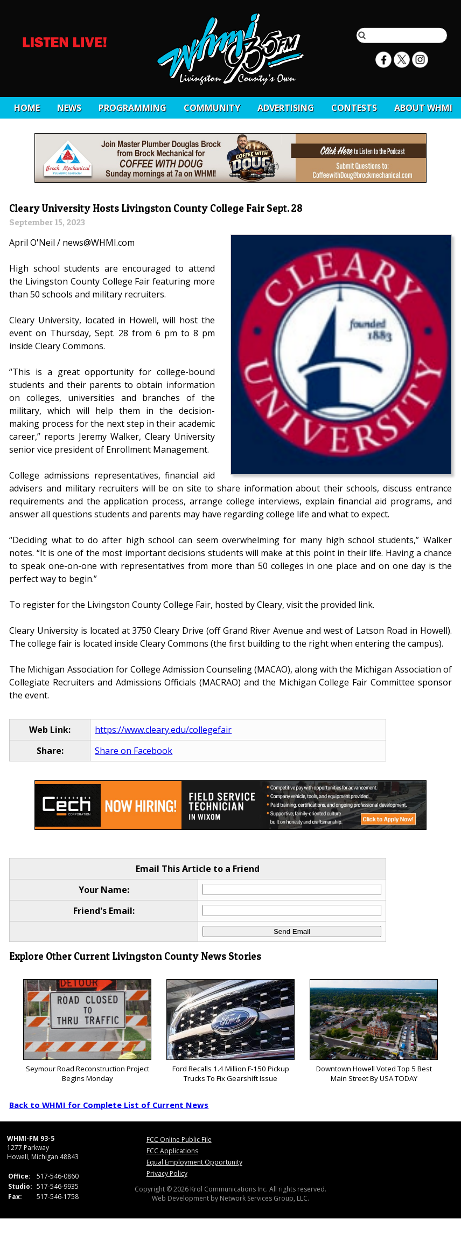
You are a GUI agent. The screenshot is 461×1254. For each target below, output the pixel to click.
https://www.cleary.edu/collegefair (163, 730)
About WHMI (423, 108)
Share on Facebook (133, 751)
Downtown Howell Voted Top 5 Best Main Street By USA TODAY (373, 1031)
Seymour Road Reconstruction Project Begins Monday (87, 1031)
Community (212, 108)
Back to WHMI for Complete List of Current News (108, 1104)
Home (27, 108)
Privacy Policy (166, 1173)
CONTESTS (354, 108)
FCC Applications (172, 1150)
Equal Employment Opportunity (194, 1162)
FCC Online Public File (179, 1139)
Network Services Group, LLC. (264, 1198)
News (69, 108)
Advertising (285, 108)
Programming (132, 108)
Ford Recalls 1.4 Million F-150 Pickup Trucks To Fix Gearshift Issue (230, 1031)
